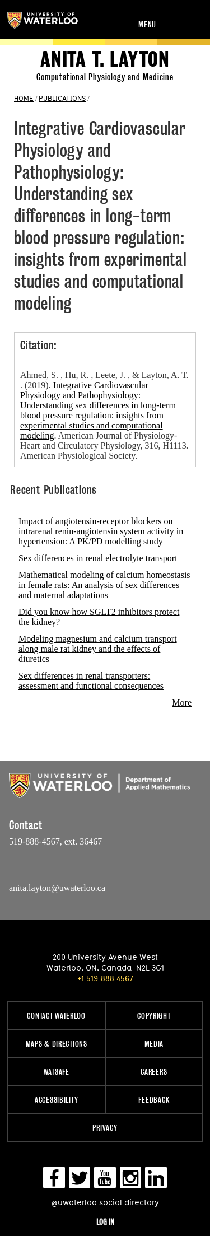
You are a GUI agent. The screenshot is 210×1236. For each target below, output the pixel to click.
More (182, 702)
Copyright (153, 1015)
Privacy (104, 1127)
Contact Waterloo (56, 1015)
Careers (154, 1071)
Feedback (153, 1099)
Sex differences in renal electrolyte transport (98, 558)
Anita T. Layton (105, 60)
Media (154, 1043)
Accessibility (56, 1099)
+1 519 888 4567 (105, 978)
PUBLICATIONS (62, 98)
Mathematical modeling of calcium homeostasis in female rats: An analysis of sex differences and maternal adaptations (104, 585)
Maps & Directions (56, 1043)
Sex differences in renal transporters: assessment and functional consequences (91, 681)
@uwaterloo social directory (105, 1202)
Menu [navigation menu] (147, 24)
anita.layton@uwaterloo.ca (57, 888)
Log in (105, 1221)
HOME (24, 98)
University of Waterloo (54, 20)
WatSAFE (56, 1071)
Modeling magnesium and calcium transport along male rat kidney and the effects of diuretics (97, 649)
